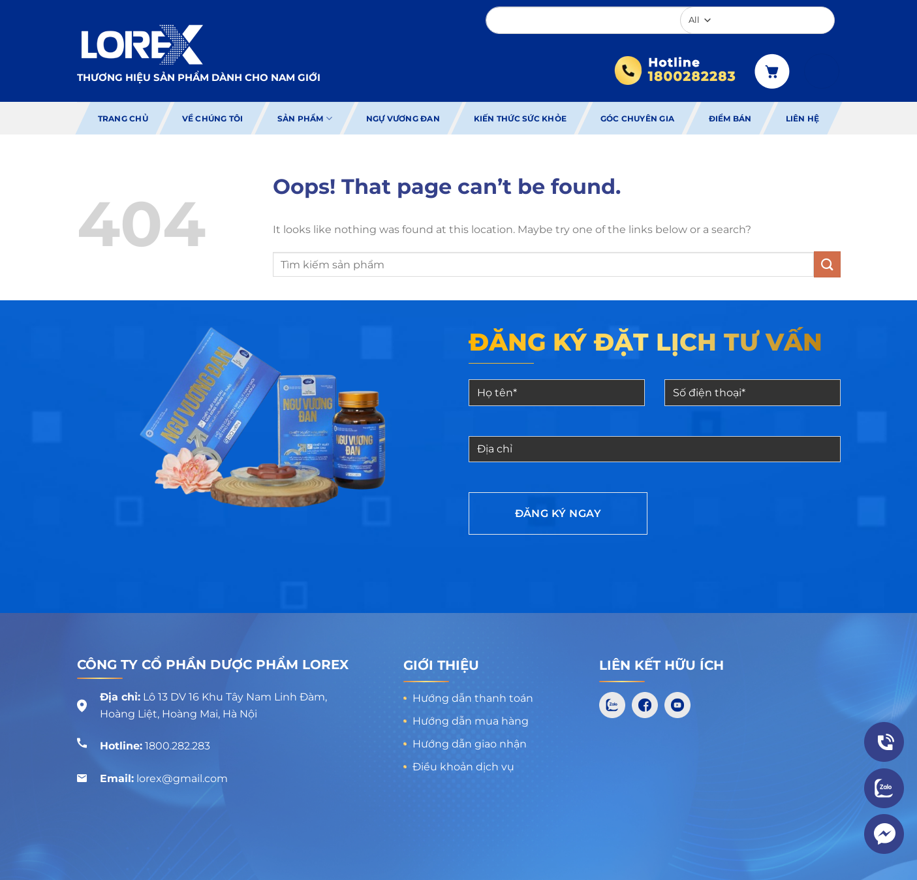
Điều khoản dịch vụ (463, 767)
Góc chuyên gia (637, 118)
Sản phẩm (304, 118)
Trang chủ (122, 118)
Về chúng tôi (212, 118)
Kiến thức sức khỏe (520, 118)
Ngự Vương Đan (403, 118)
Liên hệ (803, 118)
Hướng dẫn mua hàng (470, 721)
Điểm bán (730, 118)
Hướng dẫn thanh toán (472, 698)
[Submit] (827, 264)
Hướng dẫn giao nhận (469, 744)
